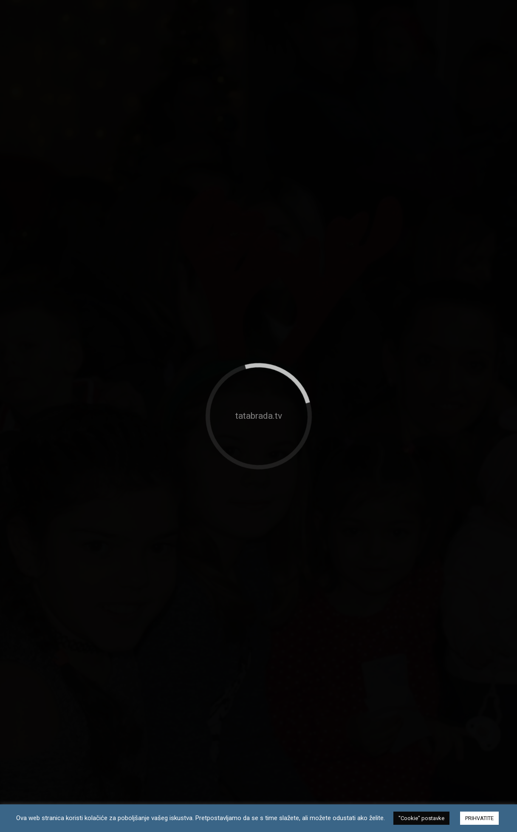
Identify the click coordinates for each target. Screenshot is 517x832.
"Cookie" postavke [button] (421, 818)
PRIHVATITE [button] (479, 818)
